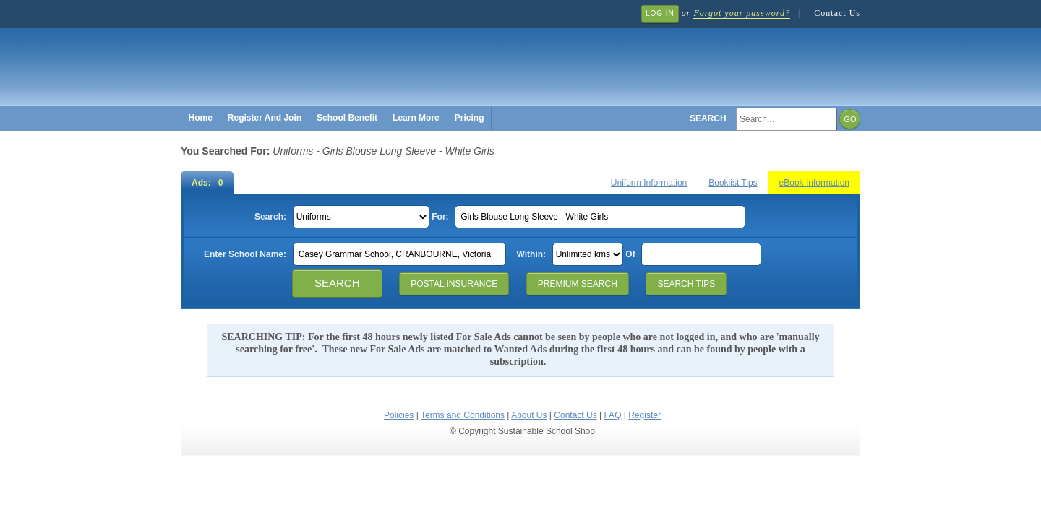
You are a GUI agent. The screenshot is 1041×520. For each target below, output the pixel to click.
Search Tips (686, 284)
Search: (270, 217)
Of (630, 254)
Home (201, 118)
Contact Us (837, 13)
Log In (660, 13)
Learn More (416, 118)
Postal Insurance (454, 284)
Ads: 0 (207, 183)
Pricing (469, 118)
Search (708, 118)
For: (440, 217)
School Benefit (347, 118)
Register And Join (264, 118)
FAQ (612, 415)
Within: (532, 254)
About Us (529, 415)
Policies (399, 415)
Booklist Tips (732, 183)
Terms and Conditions (463, 415)
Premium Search (577, 284)
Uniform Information (649, 183)
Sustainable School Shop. (397, 58)
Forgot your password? (741, 13)
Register (644, 415)
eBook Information (814, 183)
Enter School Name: (245, 254)
